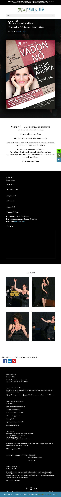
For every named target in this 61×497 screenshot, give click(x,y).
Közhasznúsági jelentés (13, 416)
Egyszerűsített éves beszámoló (15, 407)
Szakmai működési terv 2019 (14, 413)
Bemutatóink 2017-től (12, 425)
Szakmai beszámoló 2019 (13, 410)
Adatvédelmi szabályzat (35, 457)
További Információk (44, 494)
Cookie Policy (32, 460)
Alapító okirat (10, 403)
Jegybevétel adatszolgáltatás (14, 422)
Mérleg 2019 (10, 419)
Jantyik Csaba (21, 31)
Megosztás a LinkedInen (10, 361)
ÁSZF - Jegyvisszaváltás (13, 449)
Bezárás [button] (55, 494)
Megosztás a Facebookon (5, 361)
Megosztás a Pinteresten (14, 361)
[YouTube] (36, 489)
